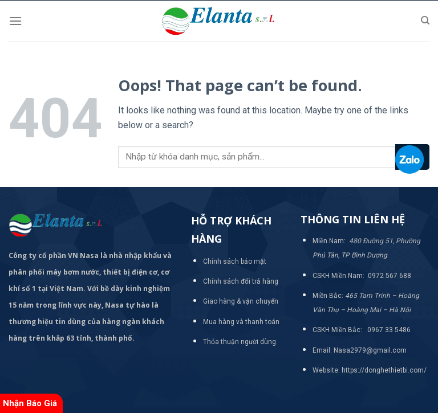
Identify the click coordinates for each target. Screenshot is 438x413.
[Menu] (15, 21)
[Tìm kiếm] (425, 20)
